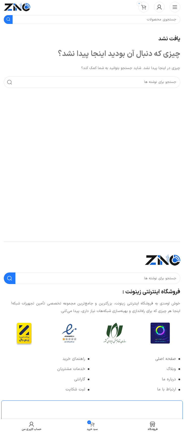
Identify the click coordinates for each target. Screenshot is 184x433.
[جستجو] (92, 82)
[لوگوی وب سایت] (17, 7)
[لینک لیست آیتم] (137, 359)
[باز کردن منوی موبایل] (175, 7)
